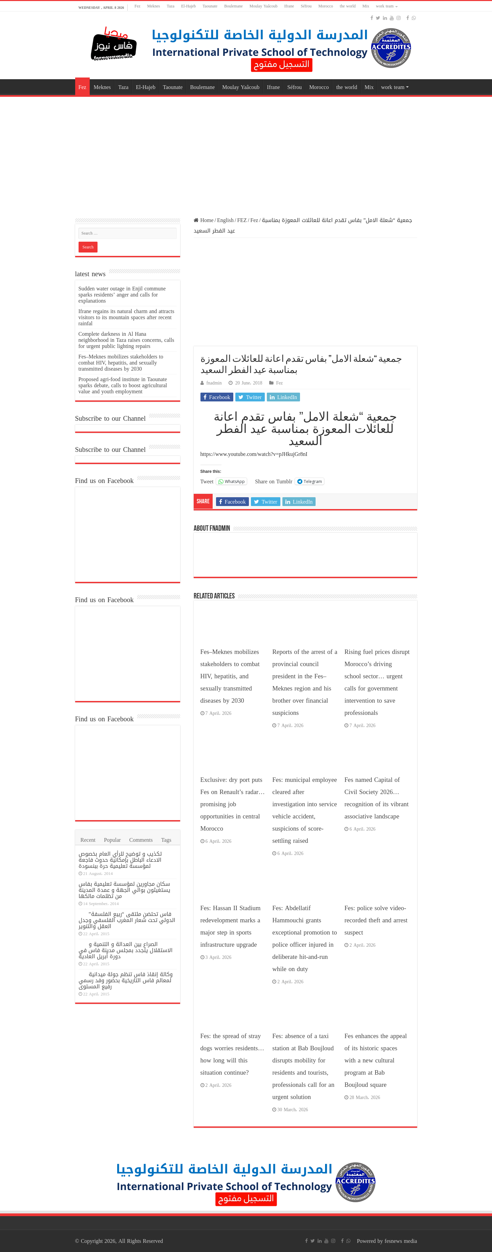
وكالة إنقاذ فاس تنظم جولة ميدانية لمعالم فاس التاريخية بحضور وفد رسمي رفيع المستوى (126, 980)
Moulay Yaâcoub (264, 6)
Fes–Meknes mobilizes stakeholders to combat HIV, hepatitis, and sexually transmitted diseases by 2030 (230, 676)
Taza (170, 6)
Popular (112, 840)
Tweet (207, 481)
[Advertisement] (246, 152)
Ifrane (289, 6)
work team (384, 6)
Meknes (153, 6)
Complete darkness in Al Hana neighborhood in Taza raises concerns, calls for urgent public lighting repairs (126, 340)
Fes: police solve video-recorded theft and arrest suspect (375, 920)
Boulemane (233, 6)
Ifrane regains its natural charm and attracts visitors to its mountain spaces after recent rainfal (126, 317)
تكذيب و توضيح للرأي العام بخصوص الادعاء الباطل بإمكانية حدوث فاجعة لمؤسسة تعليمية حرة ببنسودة (120, 860)
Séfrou (306, 6)
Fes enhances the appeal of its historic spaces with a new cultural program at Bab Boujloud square (375, 1060)
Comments (141, 840)
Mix (365, 6)
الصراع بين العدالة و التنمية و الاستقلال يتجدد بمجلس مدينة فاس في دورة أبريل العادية (126, 950)
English (225, 220)
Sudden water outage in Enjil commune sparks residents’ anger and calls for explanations (122, 294)
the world (348, 6)
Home (204, 220)
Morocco (325, 6)
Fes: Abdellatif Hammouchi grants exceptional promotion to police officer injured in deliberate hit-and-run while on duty (304, 938)
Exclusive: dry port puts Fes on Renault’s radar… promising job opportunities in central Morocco (232, 804)
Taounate (209, 6)
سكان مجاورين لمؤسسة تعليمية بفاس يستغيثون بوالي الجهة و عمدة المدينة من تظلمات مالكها (124, 890)
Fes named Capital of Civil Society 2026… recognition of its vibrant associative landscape (376, 798)
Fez (137, 6)
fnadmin (214, 383)
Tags (166, 840)
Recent (88, 840)
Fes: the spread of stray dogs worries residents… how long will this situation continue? (232, 1054)
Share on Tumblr (273, 481)
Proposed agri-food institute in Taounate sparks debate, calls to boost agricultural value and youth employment (123, 385)
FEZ (242, 220)
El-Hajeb (188, 6)
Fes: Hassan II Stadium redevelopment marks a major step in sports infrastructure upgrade (230, 926)
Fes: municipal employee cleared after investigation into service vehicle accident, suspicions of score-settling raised (304, 810)
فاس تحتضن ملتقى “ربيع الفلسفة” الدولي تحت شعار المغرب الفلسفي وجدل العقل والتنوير (127, 920)
